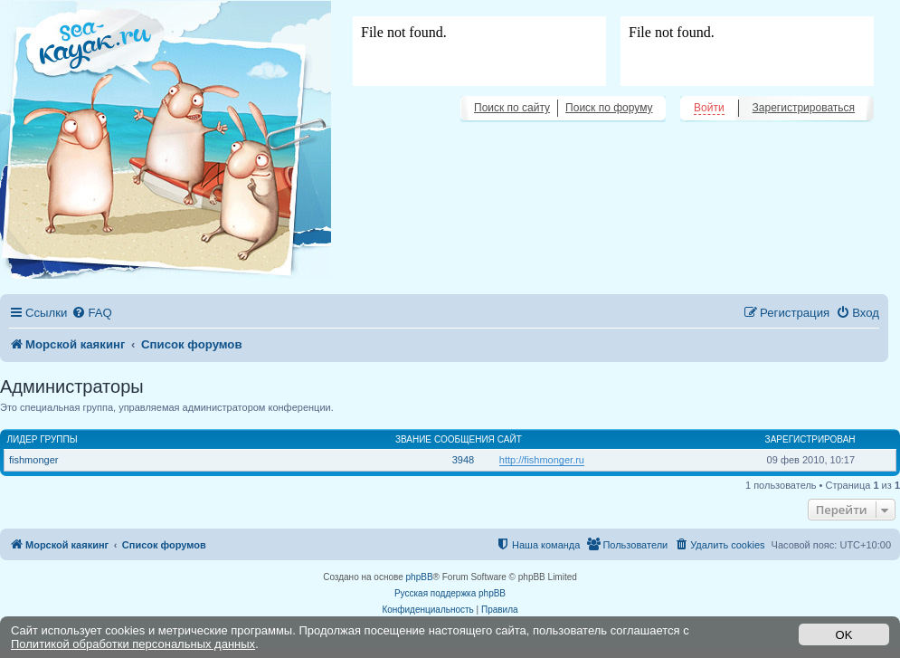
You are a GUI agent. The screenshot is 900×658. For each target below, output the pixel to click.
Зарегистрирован (810, 439)
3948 (463, 459)
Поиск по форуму (608, 107)
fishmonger (33, 459)
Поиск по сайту (512, 107)
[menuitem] (91, 313)
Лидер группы (42, 439)
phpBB (419, 577)
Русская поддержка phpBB (450, 593)
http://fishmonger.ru (541, 459)
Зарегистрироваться (804, 107)
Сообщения (464, 439)
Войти (709, 107)
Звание (413, 439)
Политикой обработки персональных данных (133, 644)
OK (844, 635)
